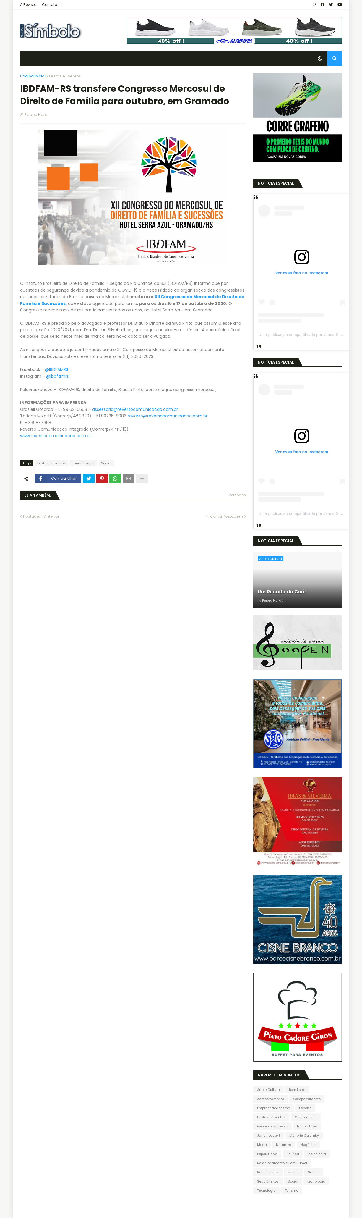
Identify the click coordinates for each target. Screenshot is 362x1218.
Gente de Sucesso (272, 1126)
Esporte (305, 1108)
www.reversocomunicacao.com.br (55, 436)
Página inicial (33, 76)
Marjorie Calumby (304, 1135)
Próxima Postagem (224, 516)
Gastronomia (306, 1117)
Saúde (313, 1172)
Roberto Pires (268, 1172)
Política (293, 1153)
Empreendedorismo (273, 1108)
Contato (49, 4)
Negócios (308, 1144)
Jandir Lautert (83, 463)
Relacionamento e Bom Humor (282, 1163)
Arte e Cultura (268, 1089)
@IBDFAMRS (56, 369)
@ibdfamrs (57, 376)
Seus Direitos (268, 1181)
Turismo (291, 1190)
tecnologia (316, 1181)
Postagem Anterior (41, 516)
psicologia (317, 1153)
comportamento (270, 1098)
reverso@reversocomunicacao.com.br (167, 416)
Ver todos (237, 494)
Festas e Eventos (65, 76)
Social (106, 463)
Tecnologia (266, 1190)
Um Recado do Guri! (282, 592)
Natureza (283, 1144)
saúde (293, 1172)
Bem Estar (297, 1089)
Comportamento (307, 1098)
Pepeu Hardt (267, 1153)
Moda (262, 1144)
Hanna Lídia (307, 1126)
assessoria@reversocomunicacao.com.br (135, 409)
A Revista (28, 4)
